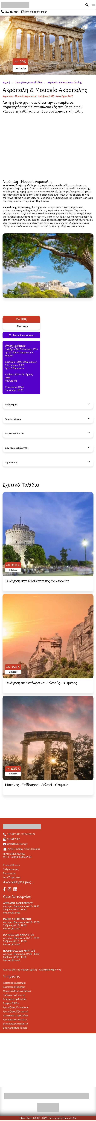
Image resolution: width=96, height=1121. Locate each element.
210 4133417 (11, 11)
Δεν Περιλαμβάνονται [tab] (16, 448)
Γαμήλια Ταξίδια (11, 1003)
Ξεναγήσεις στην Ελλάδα (28, 82)
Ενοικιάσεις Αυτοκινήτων (15, 1023)
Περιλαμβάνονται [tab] (14, 433)
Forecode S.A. (69, 1118)
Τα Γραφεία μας (11, 869)
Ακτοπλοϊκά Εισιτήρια (14, 982)
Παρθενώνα (42, 201)
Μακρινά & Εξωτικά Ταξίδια (17, 991)
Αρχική (6, 82)
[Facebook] (5, 890)
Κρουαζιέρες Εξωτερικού (15, 1011)
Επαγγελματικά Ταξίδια (15, 1027)
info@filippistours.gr (36, 11)
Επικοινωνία (9, 873)
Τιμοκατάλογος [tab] (13, 419)
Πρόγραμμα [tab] (11, 404)
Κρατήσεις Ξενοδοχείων (15, 1019)
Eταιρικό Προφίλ (11, 865)
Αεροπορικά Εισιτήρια (14, 987)
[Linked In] (16, 890)
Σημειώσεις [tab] (11, 462)
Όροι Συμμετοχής (11, 877)
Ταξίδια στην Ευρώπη (14, 995)
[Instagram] (10, 890)
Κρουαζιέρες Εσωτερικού (16, 1007)
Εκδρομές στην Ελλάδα (14, 999)
